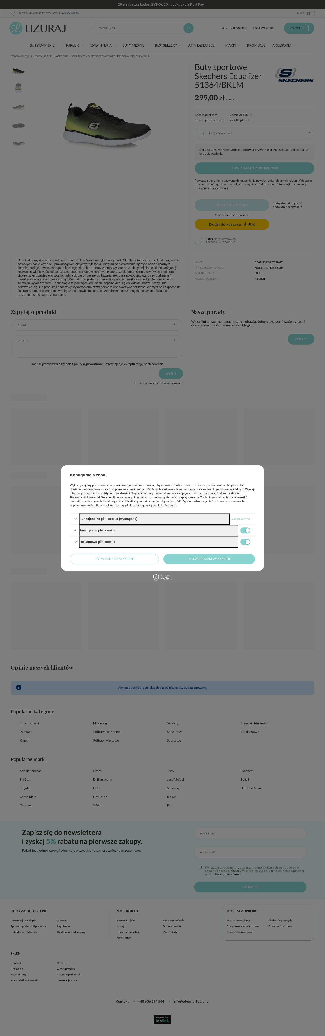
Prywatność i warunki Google (90, 497)
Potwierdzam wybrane (114, 559)
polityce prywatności (115, 493)
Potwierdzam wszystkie (209, 559)
